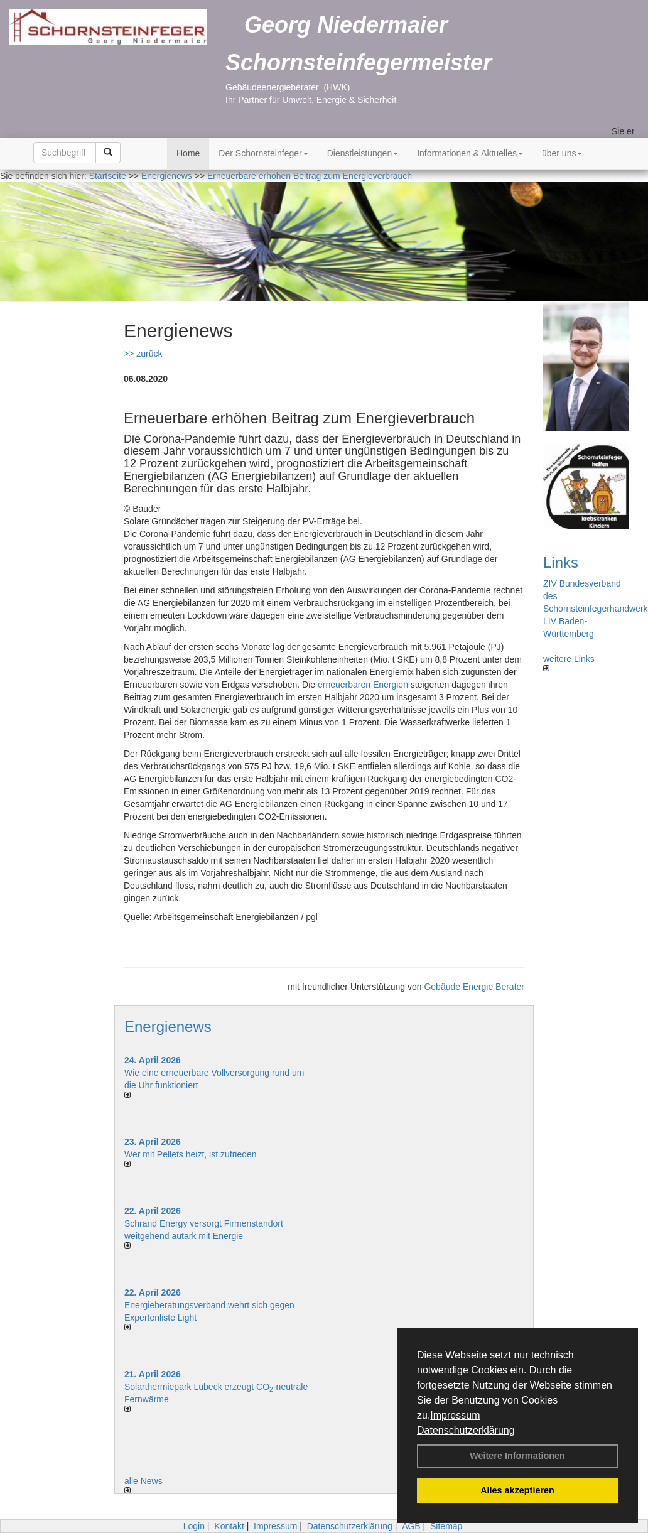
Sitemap (446, 1526)
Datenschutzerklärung (466, 1430)
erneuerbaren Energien (363, 685)
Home (188, 153)
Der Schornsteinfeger (263, 153)
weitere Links (569, 662)
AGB (411, 1526)
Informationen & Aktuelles (470, 153)
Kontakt (229, 1526)
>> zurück (143, 354)
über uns (562, 153)
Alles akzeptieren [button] (517, 1490)
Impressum (455, 1415)
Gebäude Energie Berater (474, 987)
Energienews (168, 1026)
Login (194, 1526)
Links (560, 562)
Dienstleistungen (363, 153)
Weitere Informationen (517, 1456)
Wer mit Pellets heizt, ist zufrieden (190, 1154)
